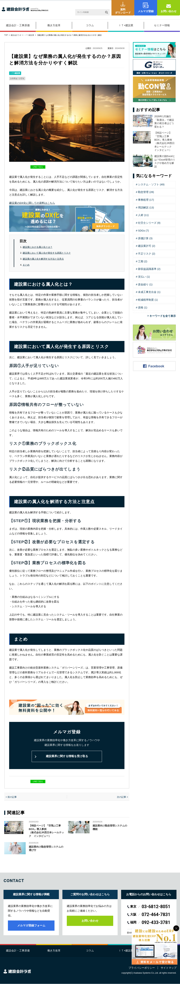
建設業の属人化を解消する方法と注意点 (43, 258)
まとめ (26, 264)
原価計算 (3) (145, 237)
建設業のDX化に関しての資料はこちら (32, 202)
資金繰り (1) (145, 282)
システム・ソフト (17, 78)
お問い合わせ (168, 11)
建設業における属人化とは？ (37, 247)
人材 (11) (143, 214)
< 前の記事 (11, 797)
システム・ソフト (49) (151, 184)
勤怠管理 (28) (146, 191)
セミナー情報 (162, 25)
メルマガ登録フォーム (31, 925)
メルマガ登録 (146, 11)
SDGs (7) (143, 229)
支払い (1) (144, 275)
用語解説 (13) (146, 207)
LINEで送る (38, 167)
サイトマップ (168, 968)
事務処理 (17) (146, 199)
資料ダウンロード (123, 11)
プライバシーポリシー (141, 968)
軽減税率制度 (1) (148, 297)
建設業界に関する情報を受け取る (67, 755)
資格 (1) (142, 305)
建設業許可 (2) (146, 244)
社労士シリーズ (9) (149, 222)
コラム (90, 25)
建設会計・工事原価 (18, 25)
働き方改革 (53, 25)
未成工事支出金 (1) (149, 290)
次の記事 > (122, 797)
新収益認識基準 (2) (149, 267)
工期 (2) (142, 260)
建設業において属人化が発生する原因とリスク (47, 252)
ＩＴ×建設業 (125, 25)
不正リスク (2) (146, 252)
